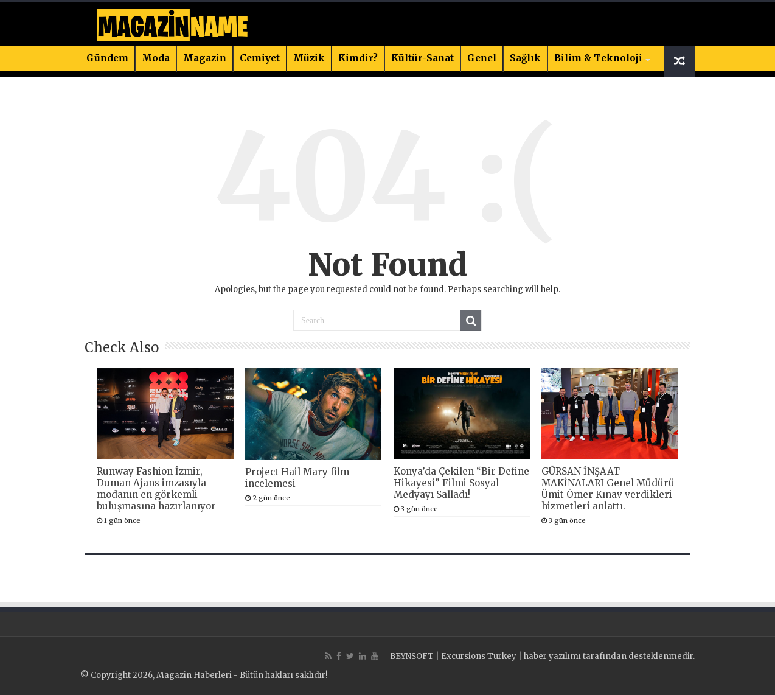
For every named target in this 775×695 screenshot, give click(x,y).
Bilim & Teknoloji (598, 58)
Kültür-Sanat (422, 58)
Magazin (204, 58)
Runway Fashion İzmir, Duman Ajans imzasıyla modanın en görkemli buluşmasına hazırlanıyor (156, 489)
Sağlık (525, 58)
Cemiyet (260, 58)
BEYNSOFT (412, 656)
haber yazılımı (552, 656)
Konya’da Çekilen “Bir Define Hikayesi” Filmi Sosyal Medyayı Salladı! (461, 483)
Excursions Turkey (478, 656)
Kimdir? (358, 58)
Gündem (107, 58)
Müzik (309, 58)
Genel (481, 58)
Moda (156, 58)
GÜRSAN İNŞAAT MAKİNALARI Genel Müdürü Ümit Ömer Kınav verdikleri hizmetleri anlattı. (608, 489)
